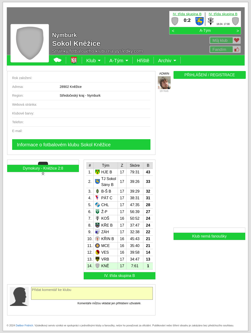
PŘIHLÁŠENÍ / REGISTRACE (209, 75)
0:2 (187, 20)
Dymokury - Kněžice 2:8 (43, 168)
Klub (93, 60)
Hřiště (143, 60)
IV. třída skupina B (187, 14)
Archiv (167, 60)
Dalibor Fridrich (24, 325)
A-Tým (205, 31)
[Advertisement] (209, 155)
